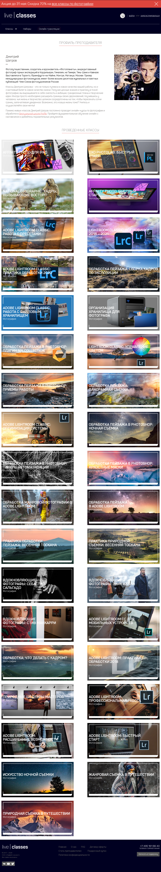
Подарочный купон (97, 851)
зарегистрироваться (150, 16)
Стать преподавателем (70, 851)
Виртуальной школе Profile (33, 113)
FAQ (83, 847)
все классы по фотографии (72, 4)
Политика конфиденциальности (74, 855)
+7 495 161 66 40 (150, 845)
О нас (73, 847)
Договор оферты (98, 847)
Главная (62, 847)
